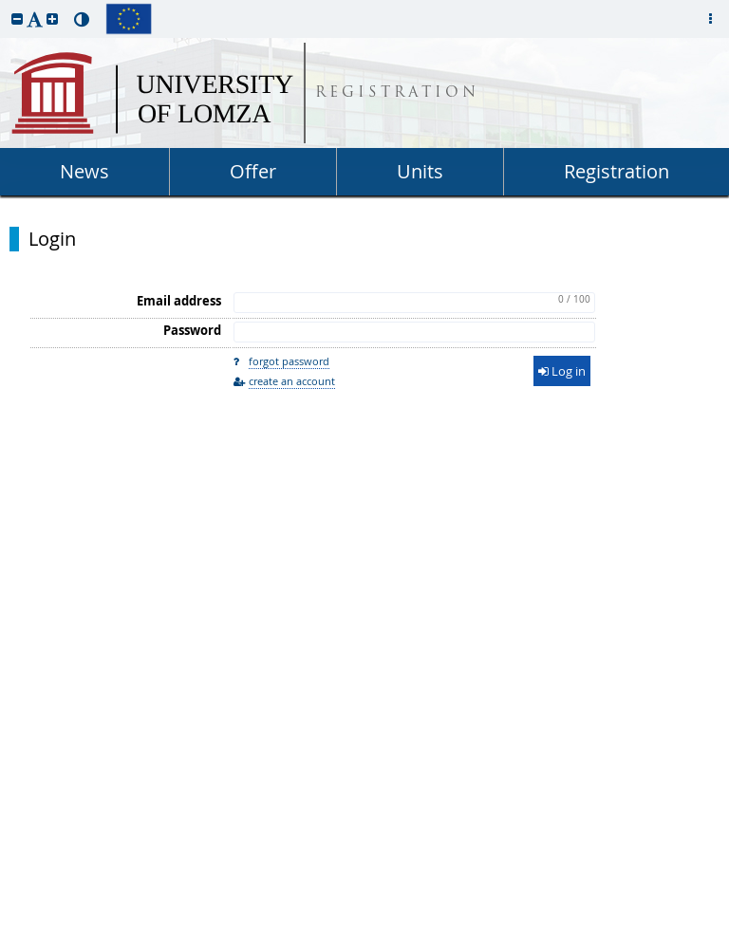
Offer (253, 171)
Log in (562, 370)
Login (52, 239)
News (84, 171)
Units (420, 171)
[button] (17, 18)
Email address (179, 300)
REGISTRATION (397, 93)
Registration (616, 171)
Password (192, 330)
